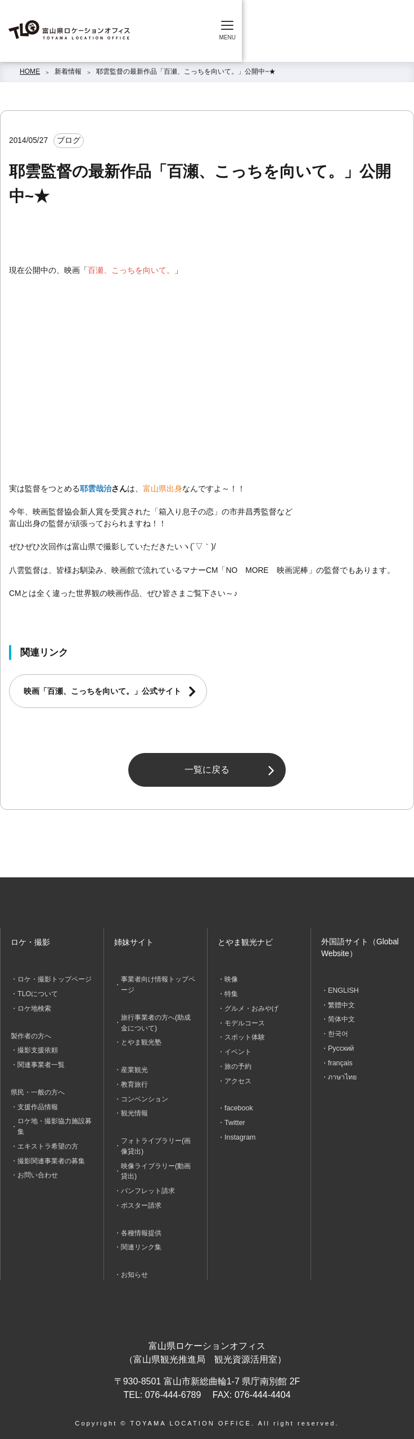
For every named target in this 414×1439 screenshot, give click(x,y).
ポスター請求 (141, 1200)
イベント (237, 1050)
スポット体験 (244, 1036)
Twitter (234, 1119)
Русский (340, 1047)
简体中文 (341, 1019)
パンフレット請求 (148, 1186)
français (340, 1061)
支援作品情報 (37, 1104)
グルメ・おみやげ (251, 1007)
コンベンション (144, 1096)
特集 (231, 993)
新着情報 (68, 71)
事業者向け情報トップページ (158, 984)
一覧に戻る (207, 769)
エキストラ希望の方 (47, 1142)
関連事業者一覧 (41, 1063)
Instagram (239, 1133)
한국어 (338, 1033)
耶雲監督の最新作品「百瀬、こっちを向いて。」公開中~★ (186, 71)
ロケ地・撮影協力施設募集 (54, 1123)
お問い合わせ (37, 1171)
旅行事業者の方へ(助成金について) (156, 1021)
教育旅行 (134, 1082)
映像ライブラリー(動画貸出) (156, 1167)
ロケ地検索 (34, 1007)
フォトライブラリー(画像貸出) (156, 1142)
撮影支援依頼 (37, 1049)
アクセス (237, 1078)
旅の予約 (237, 1064)
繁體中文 (341, 1004)
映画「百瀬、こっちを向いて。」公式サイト (102, 691)
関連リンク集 (141, 1241)
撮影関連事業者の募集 (51, 1156)
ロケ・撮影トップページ (54, 979)
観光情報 (134, 1110)
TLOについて (37, 993)
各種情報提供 (141, 1227)
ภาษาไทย (342, 1075)
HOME (30, 71)
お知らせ (134, 1268)
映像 (231, 979)
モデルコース (244, 1022)
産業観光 (134, 1068)
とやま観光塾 (141, 1041)
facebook (238, 1105)
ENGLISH (343, 990)
